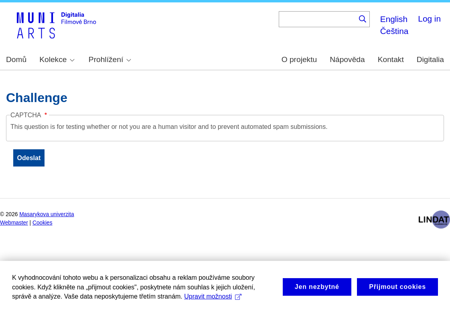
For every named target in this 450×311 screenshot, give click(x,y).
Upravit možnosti (212, 301)
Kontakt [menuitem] (391, 59)
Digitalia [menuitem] (430, 59)
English (393, 19)
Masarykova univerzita (46, 214)
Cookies (42, 223)
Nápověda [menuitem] (347, 59)
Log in (429, 18)
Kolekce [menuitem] (57, 59)
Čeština (394, 31)
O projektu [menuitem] (299, 59)
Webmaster (14, 223)
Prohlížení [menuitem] (110, 59)
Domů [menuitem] (16, 59)
